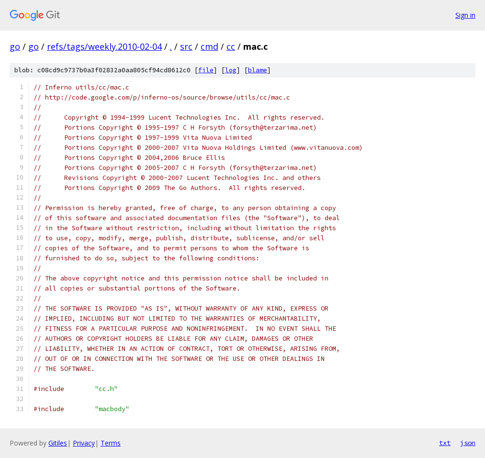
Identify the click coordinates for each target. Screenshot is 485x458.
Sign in (465, 15)
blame (257, 70)
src (186, 46)
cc (230, 46)
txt (445, 442)
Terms (111, 442)
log (231, 70)
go (15, 46)
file (206, 70)
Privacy (84, 442)
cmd (209, 46)
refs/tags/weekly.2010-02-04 (104, 46)
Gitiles (57, 442)
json (467, 442)
